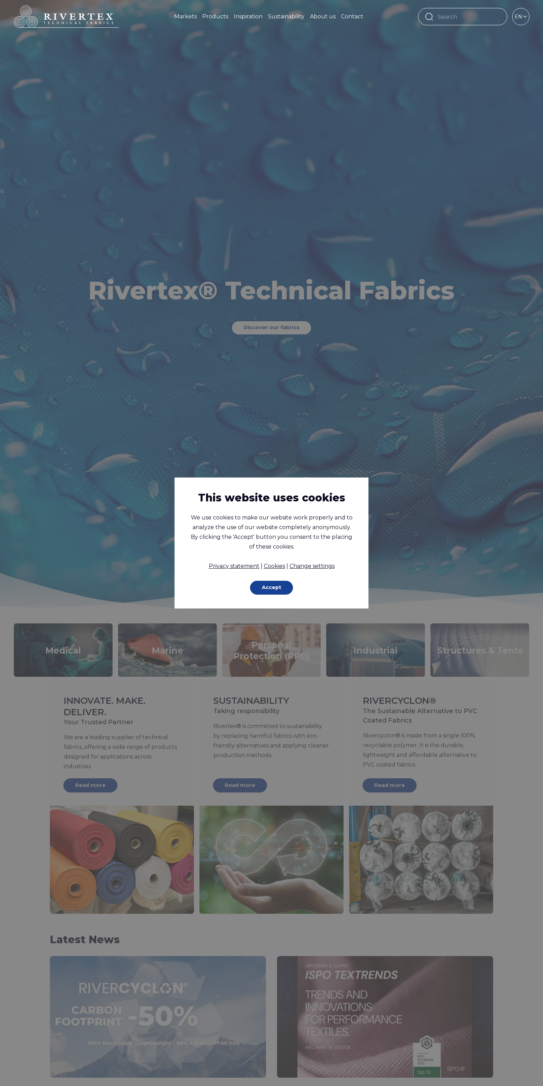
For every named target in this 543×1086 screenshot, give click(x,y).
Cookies (274, 565)
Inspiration (248, 16)
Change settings (312, 565)
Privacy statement (234, 565)
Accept (271, 587)
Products (215, 16)
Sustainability (286, 16)
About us (323, 16)
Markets (185, 16)
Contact (352, 16)
